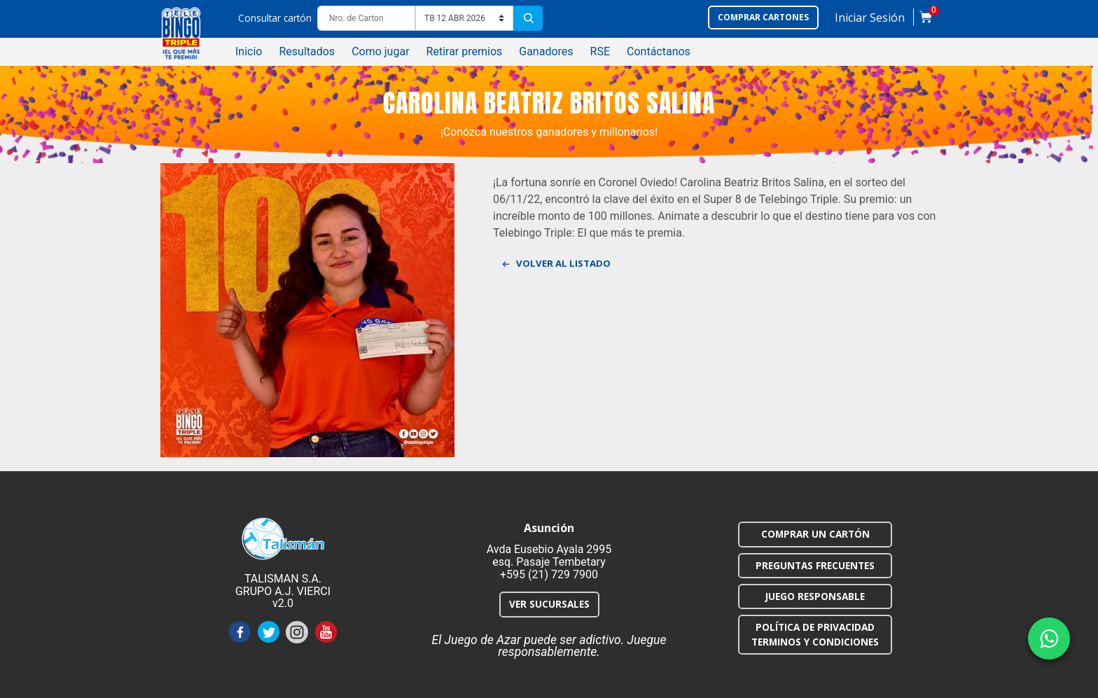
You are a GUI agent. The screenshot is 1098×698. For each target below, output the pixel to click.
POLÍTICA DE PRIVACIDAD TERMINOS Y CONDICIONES (815, 634)
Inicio (248, 51)
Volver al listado (557, 264)
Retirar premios (464, 51)
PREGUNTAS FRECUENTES (815, 565)
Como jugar (380, 51)
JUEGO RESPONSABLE (815, 596)
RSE (600, 51)
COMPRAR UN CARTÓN (815, 533)
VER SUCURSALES (549, 603)
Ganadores (546, 51)
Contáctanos (658, 51)
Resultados (307, 51)
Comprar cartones (763, 17)
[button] (870, 20)
